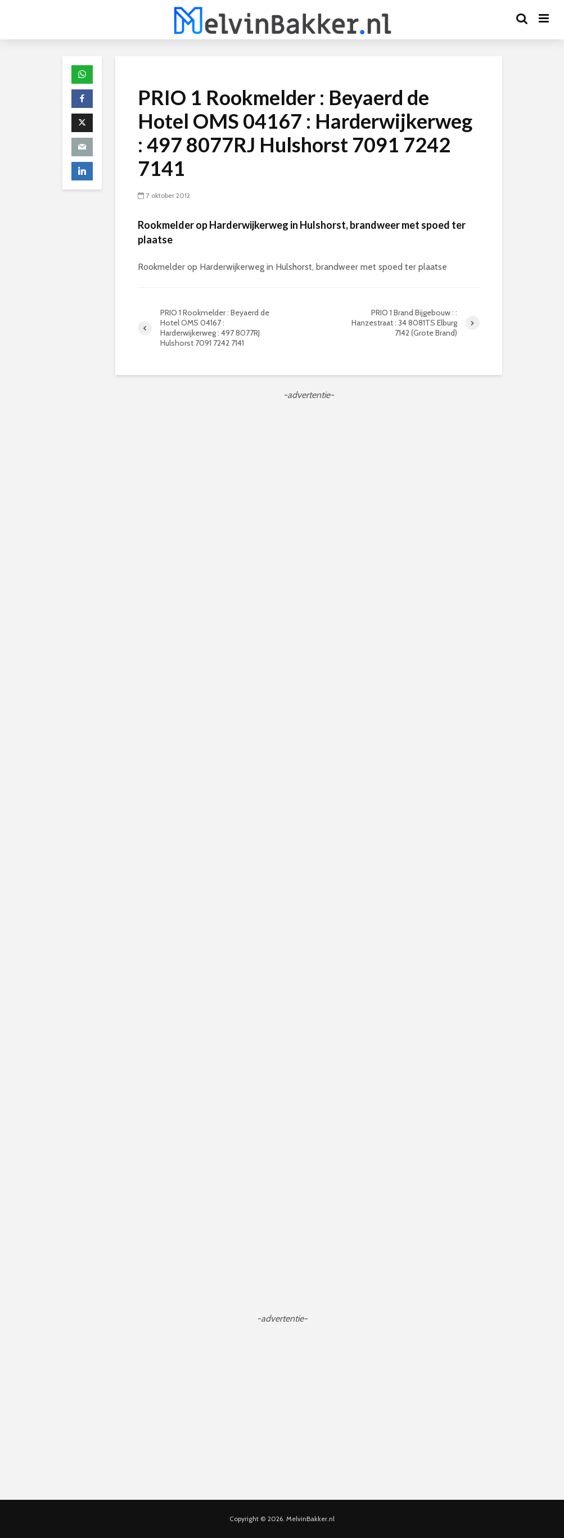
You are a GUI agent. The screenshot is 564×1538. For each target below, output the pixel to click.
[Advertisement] (308, 480)
